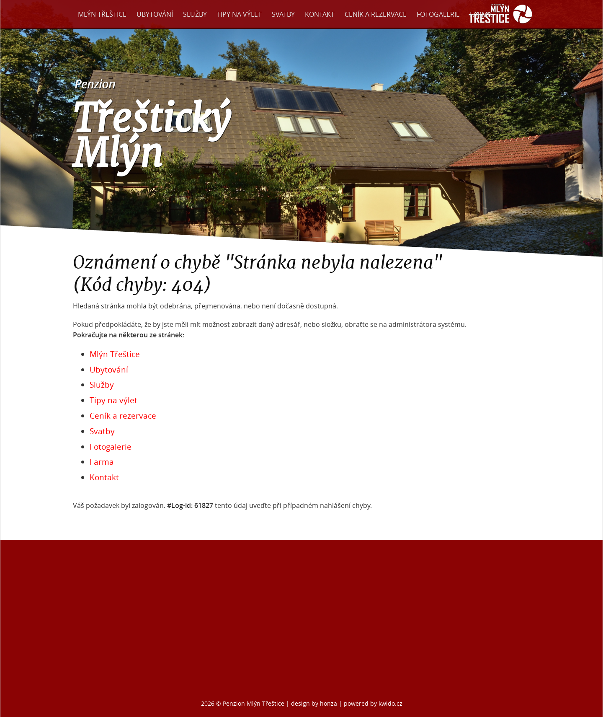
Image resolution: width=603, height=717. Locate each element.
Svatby (283, 14)
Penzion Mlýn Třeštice (253, 703)
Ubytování (155, 14)
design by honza (315, 703)
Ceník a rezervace (376, 14)
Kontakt (320, 14)
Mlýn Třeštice (102, 14)
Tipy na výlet (239, 14)
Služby (195, 14)
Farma (481, 14)
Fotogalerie (438, 14)
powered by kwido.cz (373, 703)
